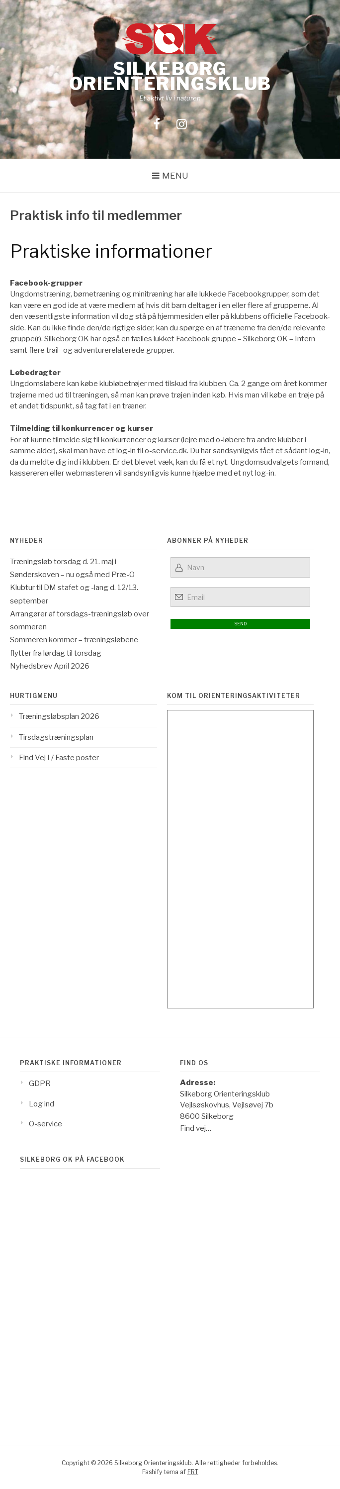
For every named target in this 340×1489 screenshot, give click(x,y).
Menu (175, 176)
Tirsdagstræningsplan (56, 737)
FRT (192, 1472)
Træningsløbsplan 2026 (59, 716)
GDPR (40, 1083)
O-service (45, 1123)
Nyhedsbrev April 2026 (49, 666)
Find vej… (195, 1128)
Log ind (41, 1103)
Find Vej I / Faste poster (59, 757)
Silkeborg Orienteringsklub (170, 76)
